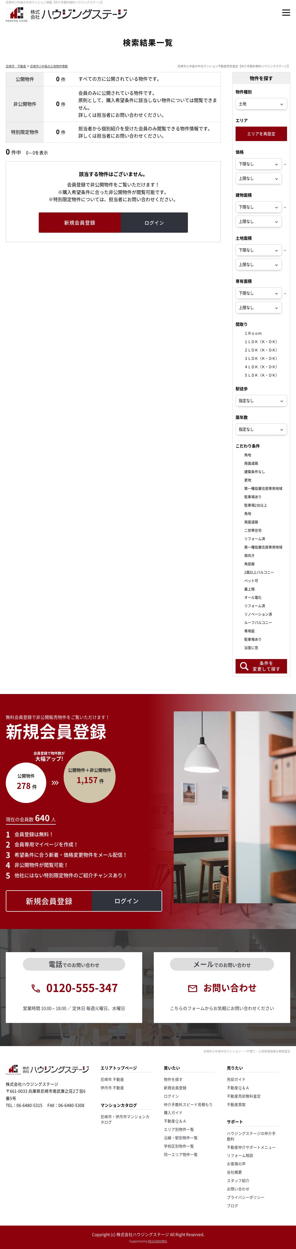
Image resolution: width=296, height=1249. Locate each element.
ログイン (171, 1096)
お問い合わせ (238, 1188)
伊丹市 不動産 (112, 1087)
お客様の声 (236, 1163)
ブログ (232, 1205)
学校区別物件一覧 (179, 1146)
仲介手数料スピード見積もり (188, 1104)
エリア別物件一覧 (179, 1129)
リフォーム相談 (240, 1155)
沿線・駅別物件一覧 (181, 1137)
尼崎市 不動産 (16, 66)
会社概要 (234, 1172)
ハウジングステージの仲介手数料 (251, 1135)
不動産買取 (236, 1104)
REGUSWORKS (157, 1241)
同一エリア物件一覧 (181, 1154)
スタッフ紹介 (238, 1180)
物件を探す (173, 1079)
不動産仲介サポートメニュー (251, 1147)
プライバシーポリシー (245, 1197)
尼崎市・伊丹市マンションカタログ (125, 1119)
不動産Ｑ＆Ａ (175, 1121)
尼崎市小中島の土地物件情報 (49, 66)
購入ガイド (173, 1112)
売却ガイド (236, 1079)
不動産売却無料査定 (244, 1096)
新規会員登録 (175, 1087)
